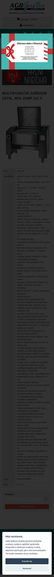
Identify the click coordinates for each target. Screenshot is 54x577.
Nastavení (27, 568)
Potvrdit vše (27, 561)
